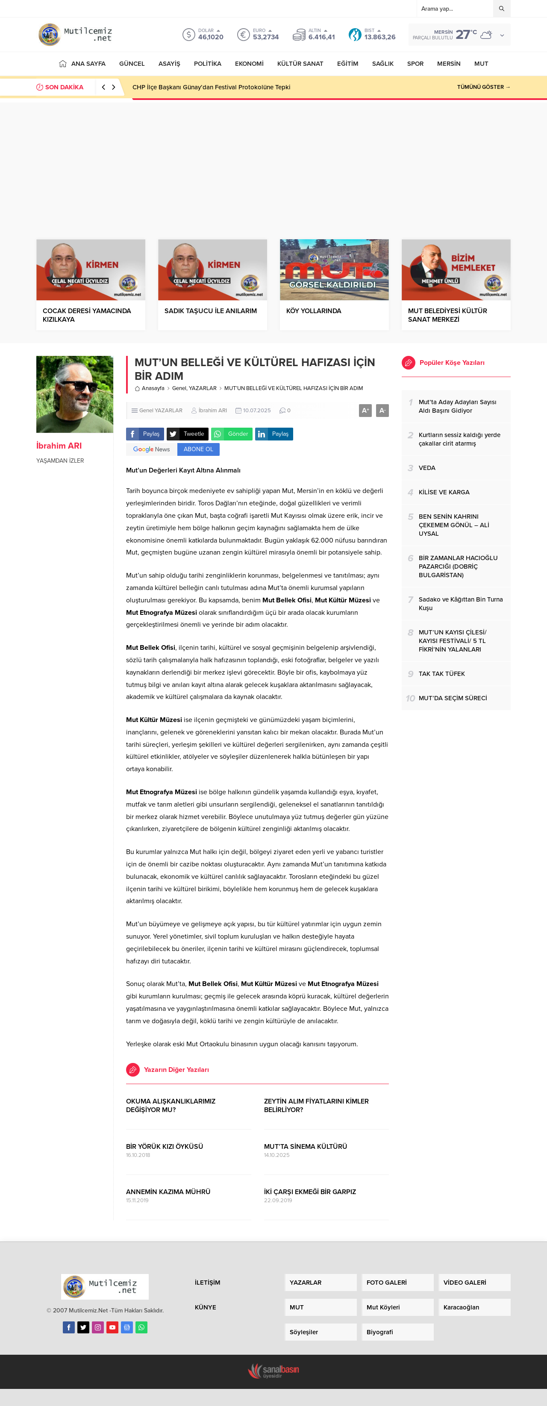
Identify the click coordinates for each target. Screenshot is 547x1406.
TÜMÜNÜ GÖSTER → (484, 87)
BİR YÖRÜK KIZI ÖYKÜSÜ (164, 1146)
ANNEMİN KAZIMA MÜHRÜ (168, 1192)
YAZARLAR (203, 388)
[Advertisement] (273, 162)
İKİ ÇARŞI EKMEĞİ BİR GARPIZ (310, 1192)
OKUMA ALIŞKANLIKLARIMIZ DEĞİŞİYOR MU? (170, 1105)
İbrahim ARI (59, 446)
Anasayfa (150, 388)
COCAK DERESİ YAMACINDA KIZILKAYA (87, 315)
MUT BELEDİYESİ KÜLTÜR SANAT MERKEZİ (447, 315)
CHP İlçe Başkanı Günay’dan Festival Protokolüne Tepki (211, 87)
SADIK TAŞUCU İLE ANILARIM (211, 311)
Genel (179, 388)
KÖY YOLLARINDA (313, 311)
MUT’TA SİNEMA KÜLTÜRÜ (305, 1146)
